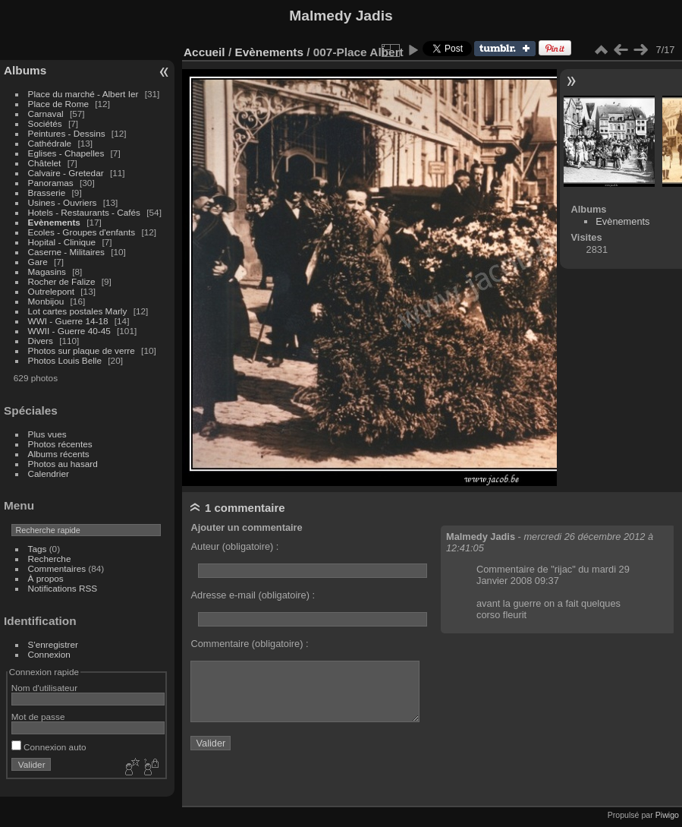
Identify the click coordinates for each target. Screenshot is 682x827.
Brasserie (47, 192)
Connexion (49, 654)
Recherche (49, 558)
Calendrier (48, 473)
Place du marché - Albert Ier (84, 94)
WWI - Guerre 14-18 (69, 321)
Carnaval (46, 113)
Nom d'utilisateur (44, 688)
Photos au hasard (63, 464)
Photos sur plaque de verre (83, 350)
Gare (39, 262)
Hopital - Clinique (63, 242)
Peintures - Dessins (66, 133)
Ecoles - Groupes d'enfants (83, 232)
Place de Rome (60, 104)
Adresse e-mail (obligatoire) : (252, 595)
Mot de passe (38, 716)
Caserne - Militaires (66, 252)
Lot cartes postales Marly (77, 311)
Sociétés (45, 123)
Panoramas (52, 183)
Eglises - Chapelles (66, 153)
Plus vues (47, 434)
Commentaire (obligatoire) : (249, 643)
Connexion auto (48, 747)
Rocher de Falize (63, 281)
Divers (42, 341)
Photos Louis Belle (65, 360)
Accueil (204, 52)
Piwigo (667, 814)
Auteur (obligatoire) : (234, 546)
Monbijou (47, 301)
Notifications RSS (63, 588)
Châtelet (44, 163)
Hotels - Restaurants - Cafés (84, 212)
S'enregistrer (53, 644)
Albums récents (59, 454)
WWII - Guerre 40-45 (69, 331)
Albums (25, 70)
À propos (46, 578)
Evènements (55, 222)
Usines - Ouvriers (63, 202)
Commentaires (57, 568)
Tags (37, 549)
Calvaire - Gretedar (66, 173)
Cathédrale (51, 143)
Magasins (47, 271)
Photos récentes (60, 444)
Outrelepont (52, 291)
